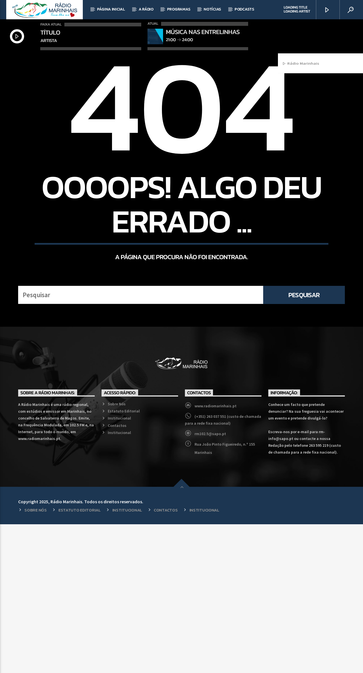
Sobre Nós (117, 552)
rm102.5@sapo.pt (210, 582)
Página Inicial (111, 9)
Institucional (119, 566)
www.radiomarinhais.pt (216, 554)
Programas (178, 9)
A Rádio (146, 9)
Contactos (117, 574)
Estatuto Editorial (124, 559)
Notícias (212, 9)
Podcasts (244, 9)
